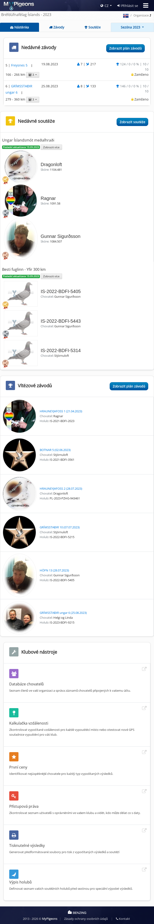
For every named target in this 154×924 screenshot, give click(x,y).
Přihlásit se (127, 5)
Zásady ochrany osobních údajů (86, 919)
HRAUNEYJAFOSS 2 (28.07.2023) (61, 488)
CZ (104, 5)
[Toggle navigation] (146, 5)
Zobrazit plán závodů (125, 48)
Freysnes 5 (19, 65)
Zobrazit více (51, 147)
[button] (31, 66)
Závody (56, 27)
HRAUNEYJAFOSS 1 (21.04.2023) (61, 411)
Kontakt (123, 919)
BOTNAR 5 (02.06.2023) (55, 450)
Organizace (141, 15)
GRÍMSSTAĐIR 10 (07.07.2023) (60, 527)
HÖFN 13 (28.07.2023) (54, 570)
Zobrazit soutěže (132, 122)
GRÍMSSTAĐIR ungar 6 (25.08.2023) (63, 613)
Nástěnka (19, 27)
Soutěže (93, 27)
